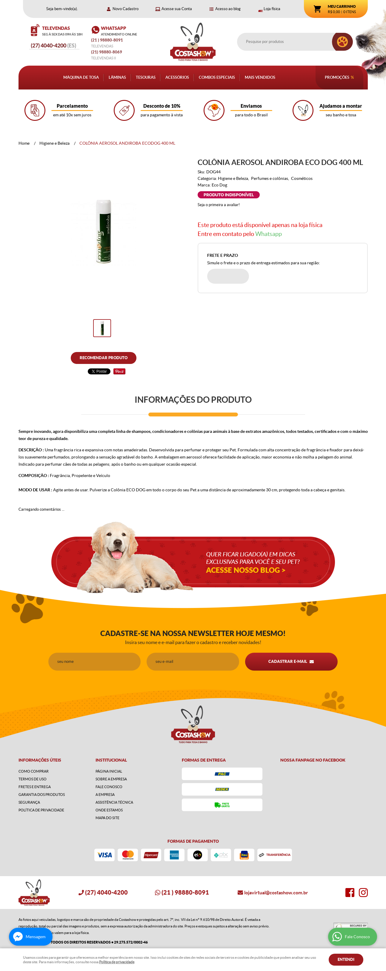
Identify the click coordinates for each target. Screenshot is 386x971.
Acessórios (177, 77)
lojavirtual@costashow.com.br (276, 892)
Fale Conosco (109, 787)
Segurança (29, 802)
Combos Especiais (217, 77)
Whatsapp (268, 234)
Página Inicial (109, 771)
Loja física (272, 9)
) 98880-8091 (107, 40)
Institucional (111, 760)
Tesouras (146, 77)
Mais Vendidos (260, 77)
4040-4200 (53, 45)
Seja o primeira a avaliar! (219, 205)
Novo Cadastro (126, 9)
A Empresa (105, 794)
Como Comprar (34, 771)
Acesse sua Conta (177, 9)
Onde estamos (109, 810)
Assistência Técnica (114, 802)
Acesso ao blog (228, 9)
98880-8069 (106, 52)
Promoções (337, 77)
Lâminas (117, 77)
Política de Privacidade (41, 810)
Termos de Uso (33, 779)
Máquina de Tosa (81, 77)
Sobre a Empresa (111, 779)
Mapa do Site (107, 818)
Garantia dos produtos (42, 794)
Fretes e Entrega (35, 787)
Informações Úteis (40, 760)
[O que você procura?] (342, 42)
